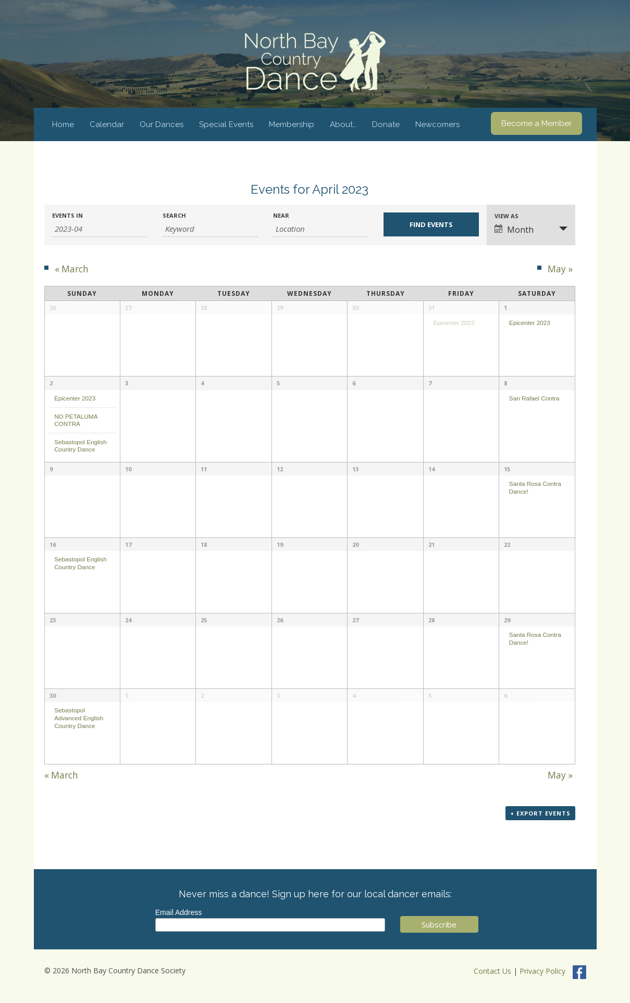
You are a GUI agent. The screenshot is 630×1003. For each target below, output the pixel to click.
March (72, 269)
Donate (386, 124)
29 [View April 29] (507, 620)
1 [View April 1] (505, 307)
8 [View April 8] (505, 383)
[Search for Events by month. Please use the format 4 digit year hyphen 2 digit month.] (99, 229)
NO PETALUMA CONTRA (75, 420)
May (560, 269)
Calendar (107, 124)
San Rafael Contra (534, 398)
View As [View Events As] (506, 216)
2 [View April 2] (51, 383)
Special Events (226, 124)
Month (514, 229)
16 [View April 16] (53, 544)
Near (281, 215)
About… (343, 124)
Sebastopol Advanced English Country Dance (78, 718)
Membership (291, 124)
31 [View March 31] (431, 307)
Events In (67, 215)
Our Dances (161, 124)
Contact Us (492, 971)
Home (63, 124)
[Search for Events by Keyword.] (210, 229)
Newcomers (437, 124)
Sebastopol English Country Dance (80, 445)
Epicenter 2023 (453, 322)
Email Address (178, 912)
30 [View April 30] (53, 695)
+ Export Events (540, 813)
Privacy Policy (542, 971)
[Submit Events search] (431, 224)
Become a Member (536, 123)
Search (174, 215)
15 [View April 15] (507, 469)
